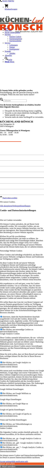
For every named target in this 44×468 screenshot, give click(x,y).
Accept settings (5, 461)
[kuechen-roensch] (22, 36)
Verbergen (16, 206)
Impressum (5, 181)
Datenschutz (5, 186)
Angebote (4, 158)
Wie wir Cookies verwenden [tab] (10, 220)
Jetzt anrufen (7, 463)
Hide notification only (19, 461)
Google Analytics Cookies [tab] (10, 334)
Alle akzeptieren (6, 206)
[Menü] (9, 62)
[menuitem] (24, 46)
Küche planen (6, 169)
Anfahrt (3, 175)
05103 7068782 (8, 1)
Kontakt (4, 163)
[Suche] (8, 60)
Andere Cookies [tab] (6, 428)
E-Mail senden (7, 466)
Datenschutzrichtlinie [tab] (8, 451)
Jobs (2, 192)
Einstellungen (25, 206)
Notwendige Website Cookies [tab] (11, 251)
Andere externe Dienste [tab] (9, 367)
